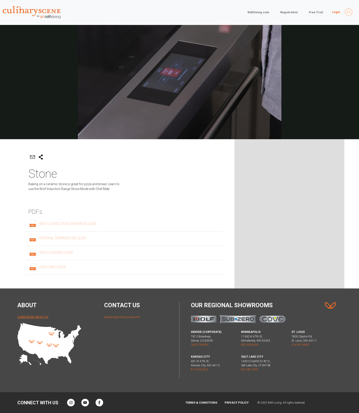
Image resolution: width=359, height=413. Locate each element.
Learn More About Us (32, 317)
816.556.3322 (199, 369)
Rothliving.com (258, 12)
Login (336, 12)
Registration (289, 12)
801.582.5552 (249, 369)
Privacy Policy (237, 402)
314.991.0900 (300, 344)
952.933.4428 (249, 344)
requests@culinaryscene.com (122, 317)
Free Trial (316, 12)
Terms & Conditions (201, 402)
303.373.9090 (199, 344)
